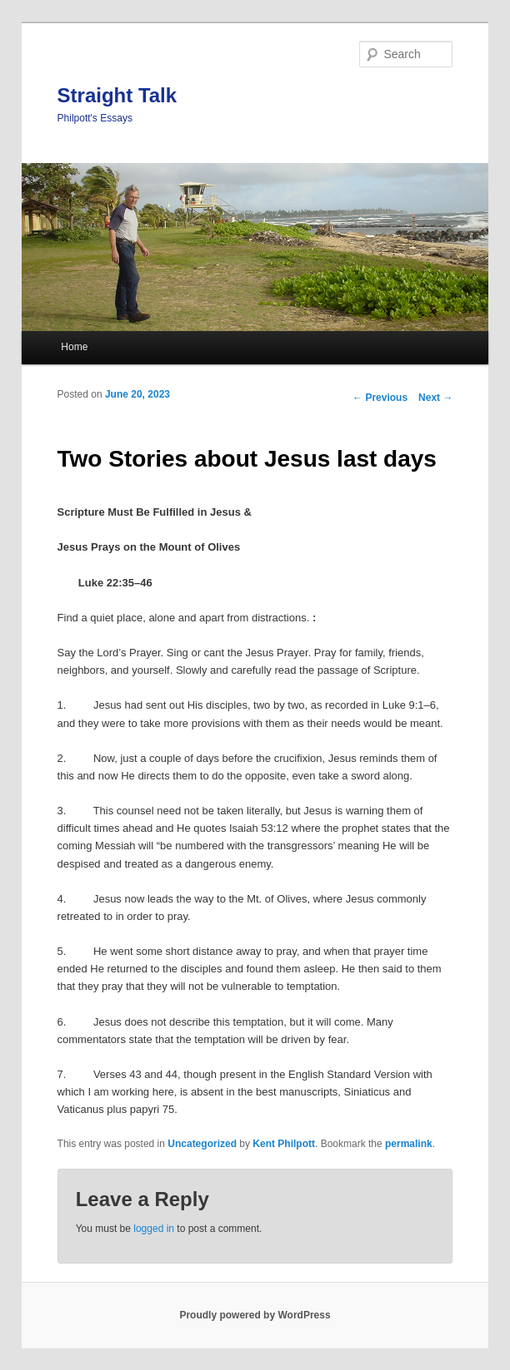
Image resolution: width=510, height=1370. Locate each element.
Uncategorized (202, 1144)
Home (74, 347)
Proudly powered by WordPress (254, 1315)
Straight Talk (118, 95)
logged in (153, 1228)
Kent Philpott (283, 1144)
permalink (408, 1144)
